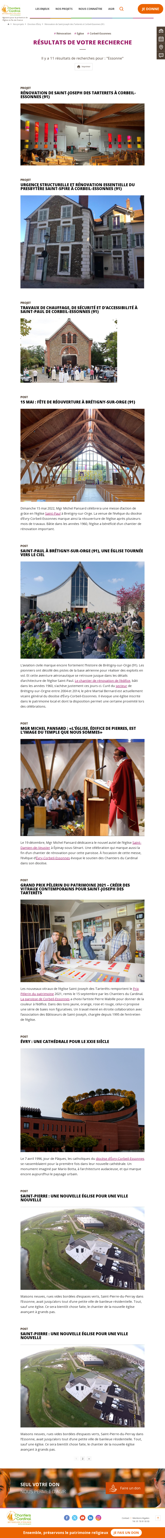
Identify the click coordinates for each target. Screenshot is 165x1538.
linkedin (90, 1518)
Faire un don (130, 1488)
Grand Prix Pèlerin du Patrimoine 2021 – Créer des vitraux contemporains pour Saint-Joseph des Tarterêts (75, 888)
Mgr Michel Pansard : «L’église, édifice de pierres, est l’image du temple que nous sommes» (78, 730)
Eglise (79, 33)
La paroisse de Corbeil (37, 999)
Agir (111, 9)
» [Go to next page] (89, 1458)
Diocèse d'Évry (34, 24)
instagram (98, 1518)
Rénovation (62, 33)
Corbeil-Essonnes (99, 33)
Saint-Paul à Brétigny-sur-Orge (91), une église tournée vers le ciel (81, 552)
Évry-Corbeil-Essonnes (53, 858)
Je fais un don (126, 1532)
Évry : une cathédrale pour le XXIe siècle (64, 1041)
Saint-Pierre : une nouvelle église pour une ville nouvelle (74, 1197)
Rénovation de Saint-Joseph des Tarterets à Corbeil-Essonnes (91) (78, 94)
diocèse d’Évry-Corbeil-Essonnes (120, 1158)
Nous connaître (90, 9)
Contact (125, 1518)
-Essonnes (62, 999)
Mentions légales (141, 1518)
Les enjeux (42, 9)
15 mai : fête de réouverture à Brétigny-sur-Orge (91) (77, 402)
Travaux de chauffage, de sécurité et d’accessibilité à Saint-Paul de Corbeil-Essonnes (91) (78, 309)
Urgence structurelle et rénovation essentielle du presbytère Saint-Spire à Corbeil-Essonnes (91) (77, 186)
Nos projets (64, 9)
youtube (82, 1518)
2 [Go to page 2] (82, 1458)
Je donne (150, 8)
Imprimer (83, 66)
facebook (67, 1518)
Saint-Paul (53, 513)
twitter (75, 1518)
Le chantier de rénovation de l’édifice (102, 680)
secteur (121, 686)
